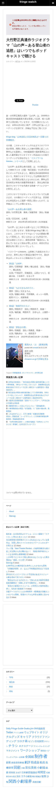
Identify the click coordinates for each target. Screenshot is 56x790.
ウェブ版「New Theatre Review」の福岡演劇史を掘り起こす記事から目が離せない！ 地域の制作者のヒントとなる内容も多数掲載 (28, 551)
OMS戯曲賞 (16, 373)
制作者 (40, 756)
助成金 (35, 762)
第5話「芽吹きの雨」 (18, 327)
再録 (11, 687)
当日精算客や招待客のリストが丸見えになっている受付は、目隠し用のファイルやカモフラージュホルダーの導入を (27, 543)
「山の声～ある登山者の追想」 (19, 209)
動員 (42, 762)
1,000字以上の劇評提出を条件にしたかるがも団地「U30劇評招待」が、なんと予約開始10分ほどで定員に (27, 568)
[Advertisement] (28, 79)
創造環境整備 (17, 762)
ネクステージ (26, 746)
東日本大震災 (11, 776)
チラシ (13, 745)
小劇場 (41, 767)
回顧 (17, 767)
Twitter (9, 732)
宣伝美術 (31, 767)
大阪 (23, 768)
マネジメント (13, 750)
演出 (18, 776)
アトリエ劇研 (18, 732)
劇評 (27, 762)
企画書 (21, 757)
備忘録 (17, 61)
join (31, 728)
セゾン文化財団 (36, 741)
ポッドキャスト (28, 373)
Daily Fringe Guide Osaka (18, 728)
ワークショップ (30, 750)
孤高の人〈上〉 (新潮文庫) (36, 344)
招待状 (12, 772)
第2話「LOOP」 (16, 263)
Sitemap (12, 516)
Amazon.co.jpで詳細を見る (36, 359)
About (11, 511)
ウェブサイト (31, 732)
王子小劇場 (26, 776)
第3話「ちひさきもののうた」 (22, 288)
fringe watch (28, 1)
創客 (8, 762)
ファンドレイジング (42, 746)
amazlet (36, 347)
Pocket (35, 105)
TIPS (11, 677)
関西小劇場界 (20, 781)
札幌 (48, 773)
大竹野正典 (38, 373)
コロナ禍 (22, 741)
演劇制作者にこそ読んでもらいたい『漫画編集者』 (27, 406)
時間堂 (42, 772)
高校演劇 (37, 782)
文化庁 (18, 773)
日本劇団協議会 (29, 772)
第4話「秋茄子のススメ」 (20, 306)
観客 (44, 776)
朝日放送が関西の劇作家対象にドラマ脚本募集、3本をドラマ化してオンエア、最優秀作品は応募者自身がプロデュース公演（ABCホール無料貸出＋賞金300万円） (27, 395)
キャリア (25, 736)
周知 (11, 691)
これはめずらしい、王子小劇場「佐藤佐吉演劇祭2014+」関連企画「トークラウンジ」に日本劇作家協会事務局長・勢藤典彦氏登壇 (27, 416)
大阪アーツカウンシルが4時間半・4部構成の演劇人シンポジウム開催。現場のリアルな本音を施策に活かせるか (27, 594)
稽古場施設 (36, 776)
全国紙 (29, 756)
